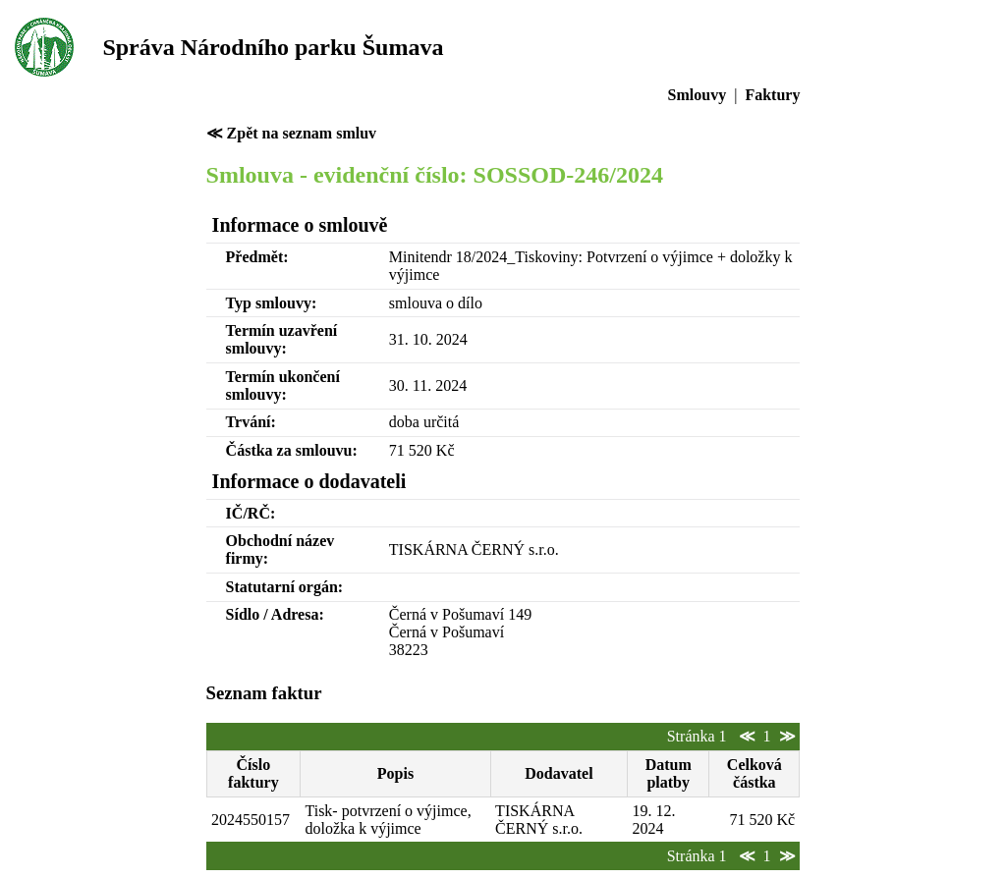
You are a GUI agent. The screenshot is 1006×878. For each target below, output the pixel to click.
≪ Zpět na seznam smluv (291, 133)
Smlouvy (697, 94)
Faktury (772, 94)
